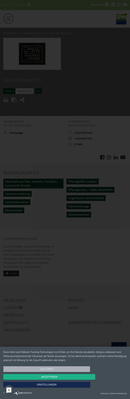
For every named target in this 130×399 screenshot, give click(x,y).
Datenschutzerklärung (118, 393)
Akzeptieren (65, 386)
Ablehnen (21, 386)
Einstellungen (108, 386)
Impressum (105, 393)
